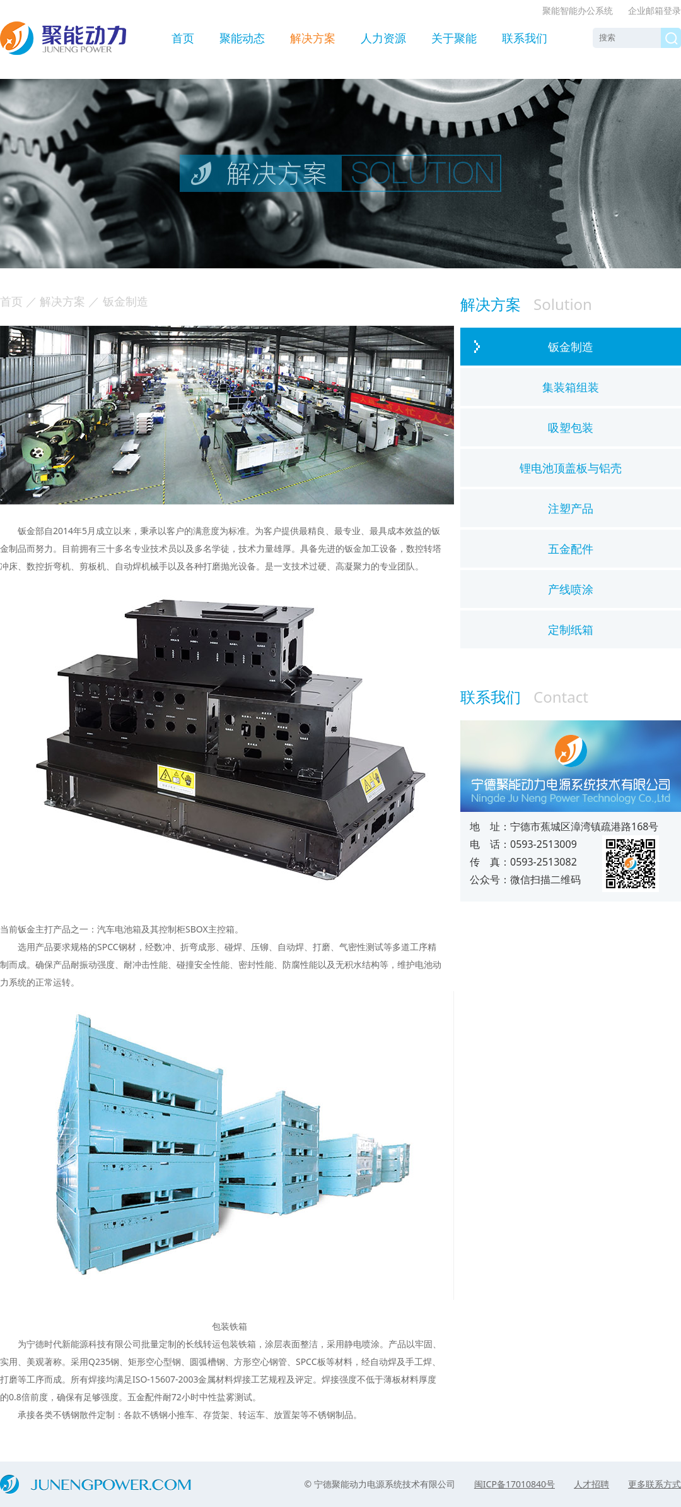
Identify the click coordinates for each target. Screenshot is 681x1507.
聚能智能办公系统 (577, 10)
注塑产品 (570, 508)
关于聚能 (454, 37)
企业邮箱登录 (654, 10)
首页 (183, 37)
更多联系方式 (654, 1484)
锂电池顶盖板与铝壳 (571, 467)
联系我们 (524, 37)
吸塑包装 (570, 427)
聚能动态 (242, 37)
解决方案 (312, 37)
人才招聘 (591, 1484)
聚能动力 (63, 38)
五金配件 (570, 548)
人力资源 (383, 37)
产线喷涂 (570, 589)
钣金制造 (570, 346)
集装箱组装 (570, 387)
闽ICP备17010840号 (514, 1484)
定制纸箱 (570, 629)
